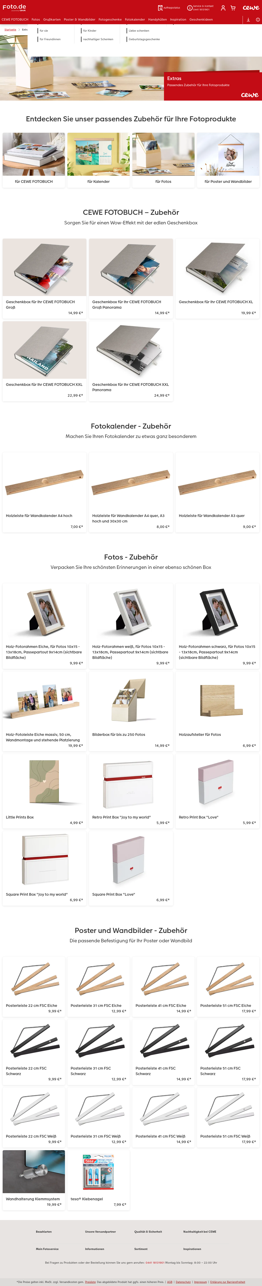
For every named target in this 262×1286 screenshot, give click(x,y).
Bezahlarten (44, 1232)
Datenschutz (183, 1282)
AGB (169, 1282)
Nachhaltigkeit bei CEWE (199, 1232)
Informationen (94, 1249)
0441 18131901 (155, 1263)
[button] (223, 7)
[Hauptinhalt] (131, 627)
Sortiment (140, 1249)
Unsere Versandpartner (100, 1232)
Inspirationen (192, 1249)
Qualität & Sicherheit (148, 1232)
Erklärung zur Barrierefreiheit (227, 1282)
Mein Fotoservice (47, 1249)
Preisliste (90, 1282)
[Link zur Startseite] (42, 7)
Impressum (200, 1282)
